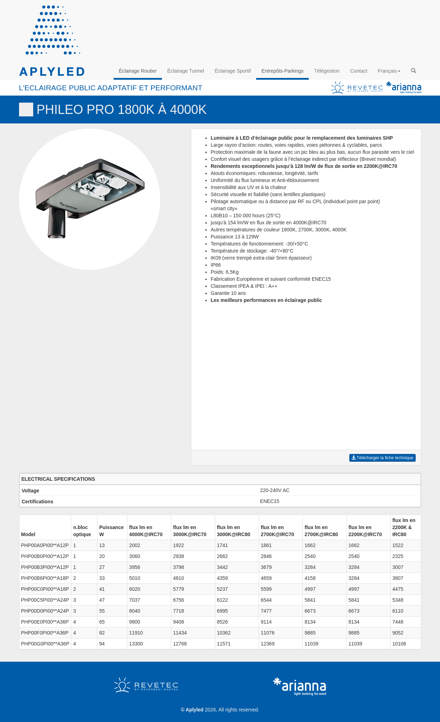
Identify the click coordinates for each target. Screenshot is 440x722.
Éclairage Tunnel (185, 71)
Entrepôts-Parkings (282, 71)
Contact (358, 71)
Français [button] (389, 71)
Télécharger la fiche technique (382, 457)
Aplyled (195, 709)
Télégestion (326, 71)
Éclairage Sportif (233, 71)
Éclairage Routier (138, 71)
